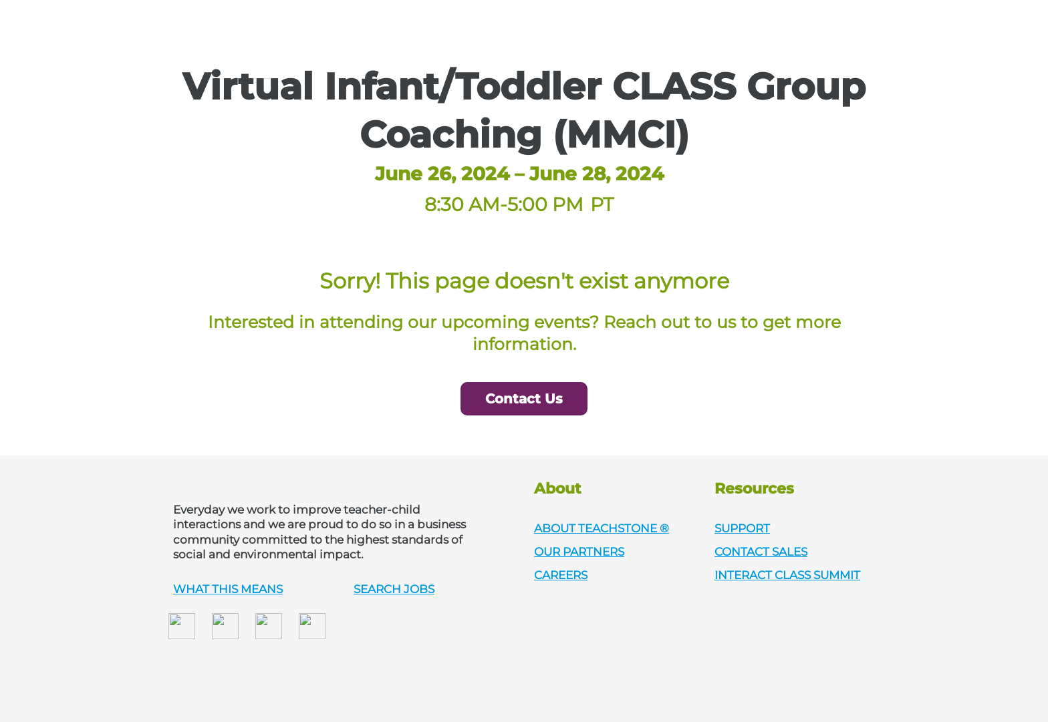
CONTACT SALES (760, 551)
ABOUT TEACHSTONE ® (601, 528)
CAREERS (560, 575)
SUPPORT (742, 528)
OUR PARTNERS (579, 551)
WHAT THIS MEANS (228, 589)
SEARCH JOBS (394, 589)
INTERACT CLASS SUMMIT (787, 575)
